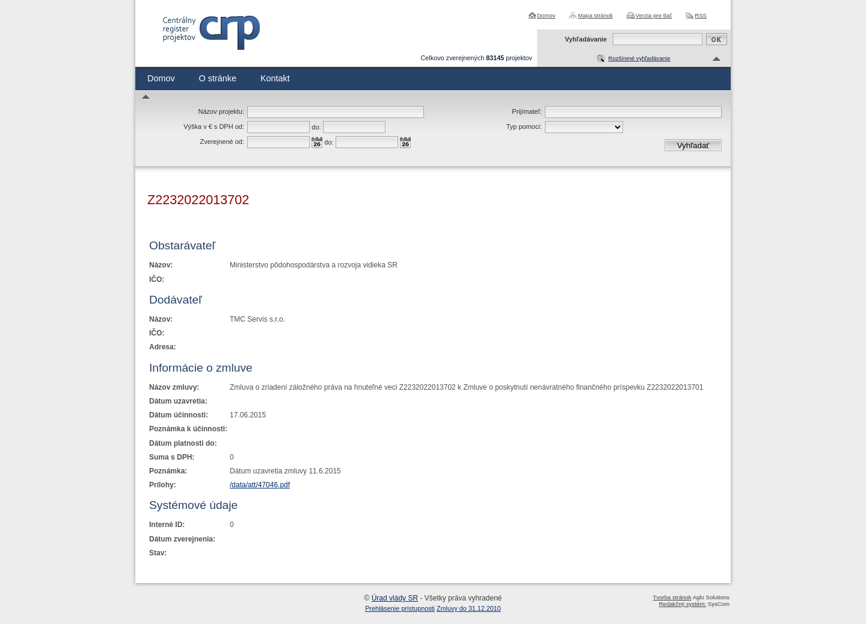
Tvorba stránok (672, 597)
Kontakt (275, 78)
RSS (701, 15)
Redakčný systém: (682, 604)
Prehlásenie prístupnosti (400, 608)
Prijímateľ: (527, 111)
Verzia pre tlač (654, 15)
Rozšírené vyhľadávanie (639, 58)
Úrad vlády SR (395, 598)
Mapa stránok (595, 15)
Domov (546, 15)
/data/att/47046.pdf (260, 485)
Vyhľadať (693, 145)
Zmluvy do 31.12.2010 (469, 608)
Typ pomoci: (524, 126)
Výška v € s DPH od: (213, 126)
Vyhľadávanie (586, 39)
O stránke (217, 78)
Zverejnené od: (222, 141)
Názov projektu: (221, 111)
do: (316, 127)
